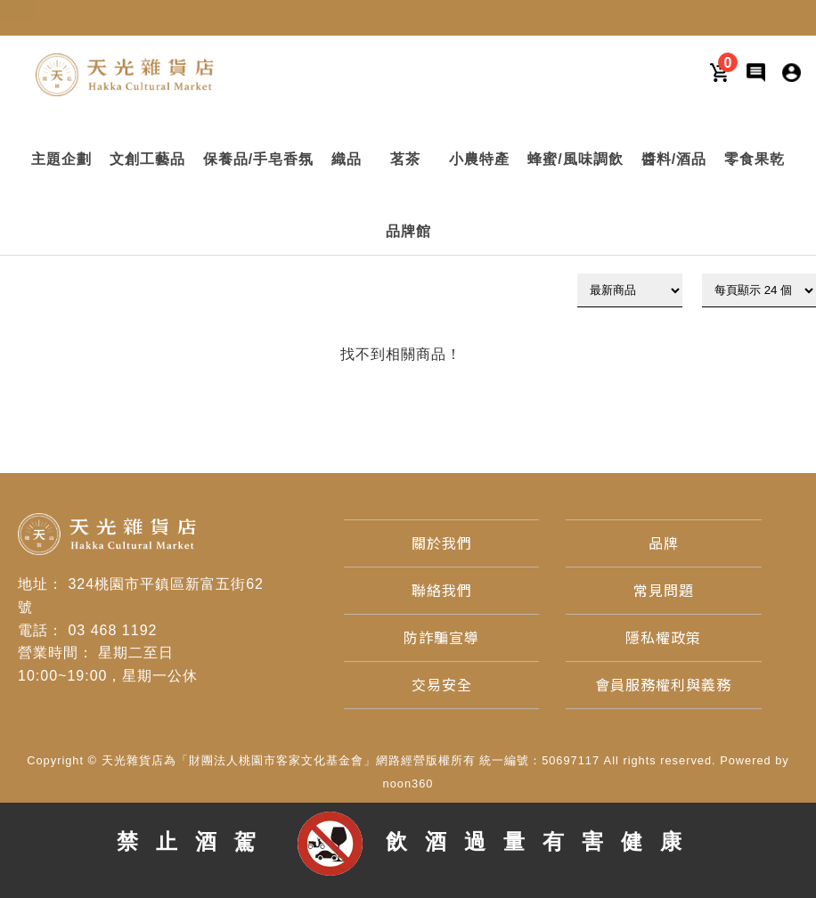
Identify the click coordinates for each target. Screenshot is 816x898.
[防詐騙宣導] (441, 638)
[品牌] (664, 543)
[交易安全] (442, 685)
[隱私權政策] (663, 638)
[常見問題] (663, 591)
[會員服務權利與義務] (663, 685)
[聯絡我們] (442, 591)
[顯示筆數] (759, 290)
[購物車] (720, 71)
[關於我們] (442, 543)
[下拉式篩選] (629, 290)
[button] (61, 159)
